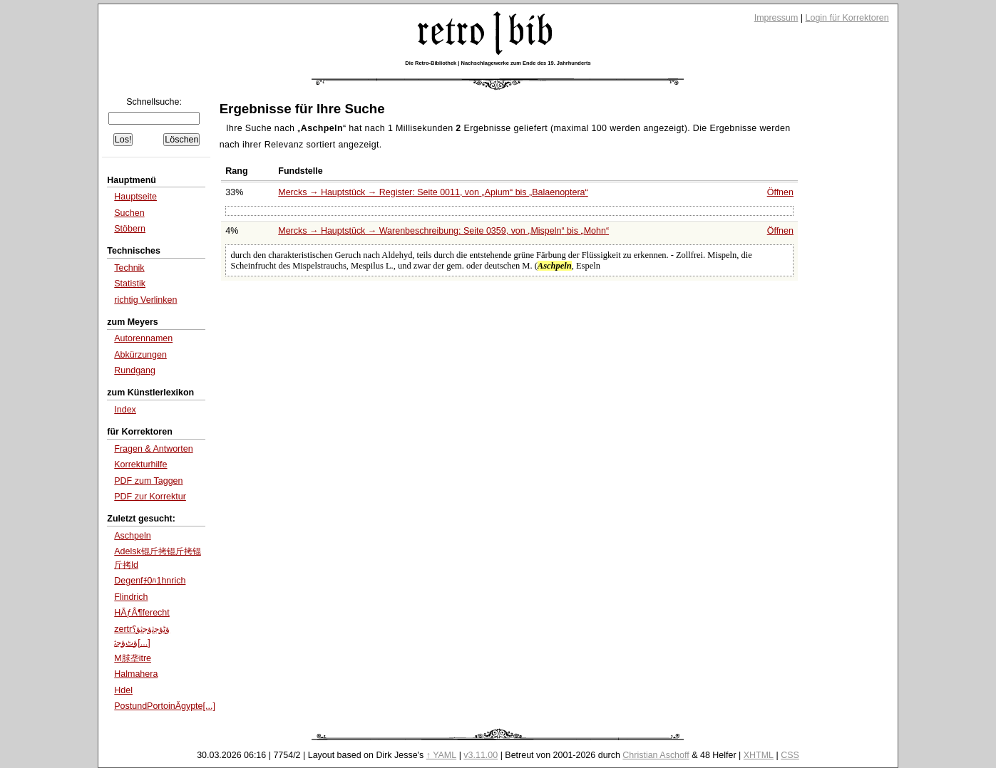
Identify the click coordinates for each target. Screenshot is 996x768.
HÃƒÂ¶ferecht (142, 613)
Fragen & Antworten (153, 449)
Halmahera (136, 674)
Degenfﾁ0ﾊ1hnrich (149, 581)
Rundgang (134, 370)
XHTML (759, 755)
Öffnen (780, 192)
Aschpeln (132, 536)
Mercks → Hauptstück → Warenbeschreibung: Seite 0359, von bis (443, 231)
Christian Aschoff (655, 755)
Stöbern (129, 229)
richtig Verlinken (145, 300)
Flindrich (131, 597)
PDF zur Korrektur (150, 497)
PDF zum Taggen (148, 481)
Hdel (123, 690)
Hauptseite (135, 197)
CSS (790, 755)
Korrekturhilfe (140, 464)
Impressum (776, 18)
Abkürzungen (140, 355)
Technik (129, 268)
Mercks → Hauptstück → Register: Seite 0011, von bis (432, 192)
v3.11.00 (480, 755)
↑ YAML (441, 755)
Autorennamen (143, 338)
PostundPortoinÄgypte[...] (164, 706)
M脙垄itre (132, 658)
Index (125, 410)
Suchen (129, 213)
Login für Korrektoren (847, 18)
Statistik (129, 284)
